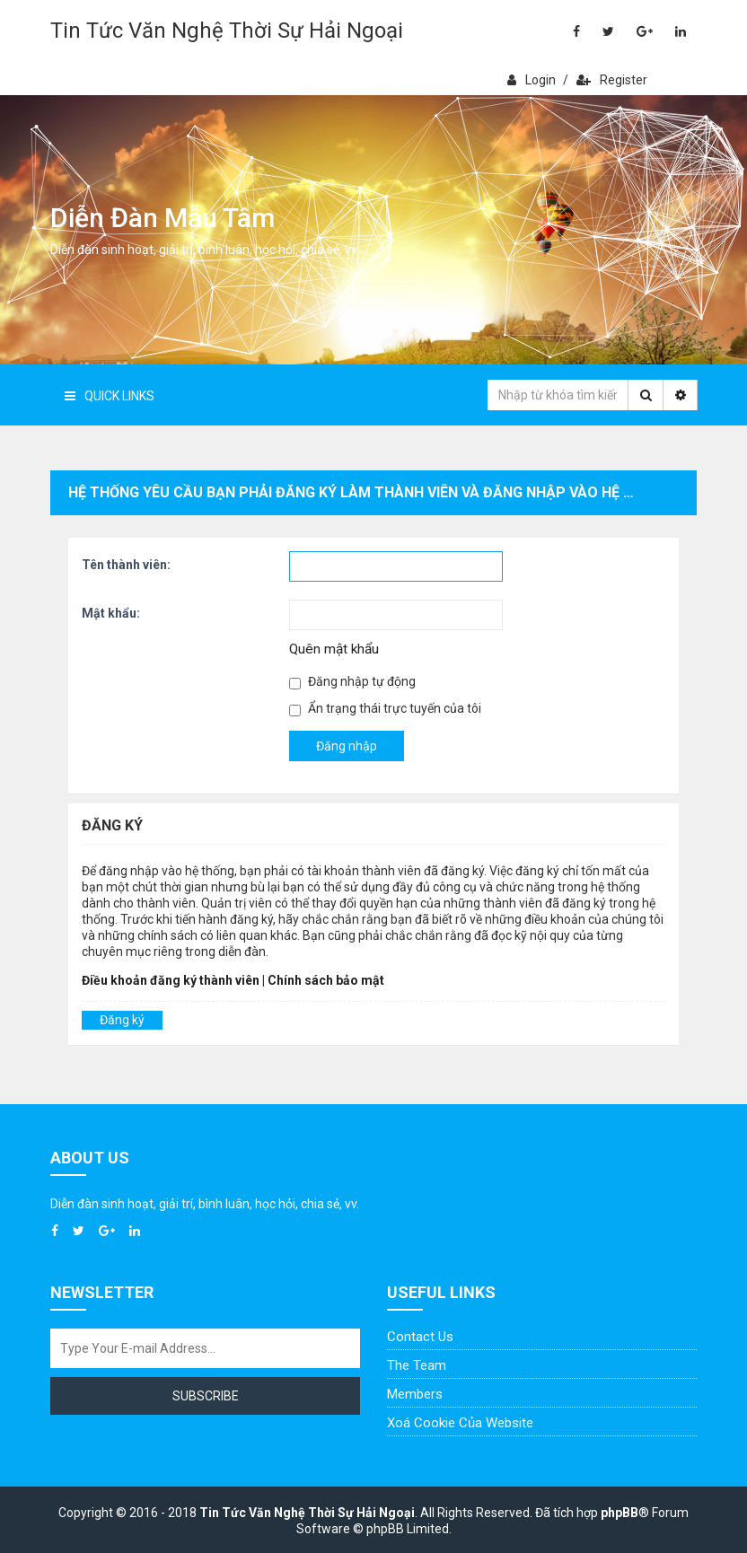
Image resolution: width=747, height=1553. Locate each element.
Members (415, 1394)
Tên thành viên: (126, 564)
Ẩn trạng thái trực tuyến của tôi (385, 708)
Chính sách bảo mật (326, 980)
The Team (416, 1365)
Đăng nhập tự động (352, 681)
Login (531, 80)
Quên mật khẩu (334, 649)
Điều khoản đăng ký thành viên (170, 980)
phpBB (619, 1512)
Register (611, 80)
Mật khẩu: (111, 613)
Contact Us (420, 1337)
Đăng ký (122, 1020)
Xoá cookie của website (460, 1423)
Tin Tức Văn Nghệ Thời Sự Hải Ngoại (226, 30)
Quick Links (109, 396)
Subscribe (205, 1396)
